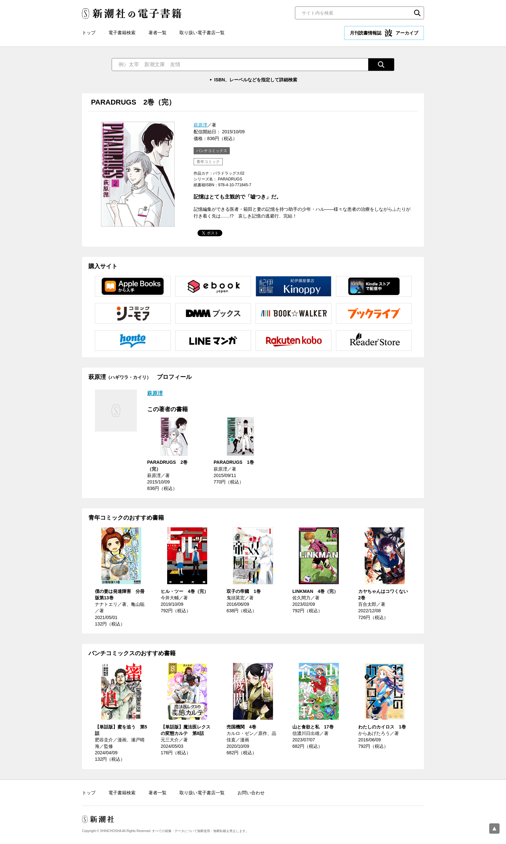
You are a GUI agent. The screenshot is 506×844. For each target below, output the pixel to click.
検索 (417, 13)
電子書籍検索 (122, 32)
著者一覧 (157, 32)
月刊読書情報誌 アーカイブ (384, 33)
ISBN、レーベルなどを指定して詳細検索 (255, 79)
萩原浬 (200, 124)
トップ (89, 32)
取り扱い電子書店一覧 (202, 32)
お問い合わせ (251, 792)
